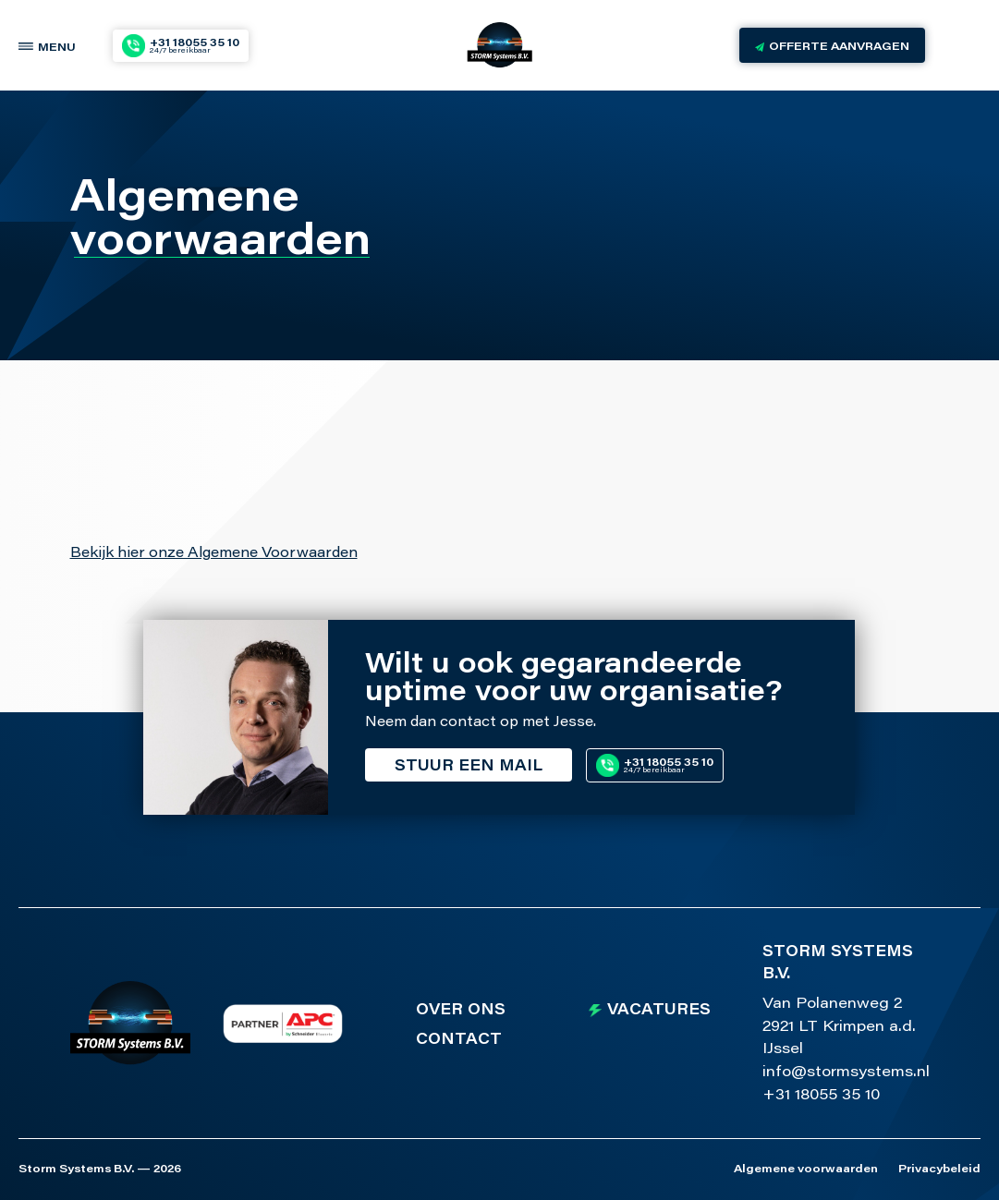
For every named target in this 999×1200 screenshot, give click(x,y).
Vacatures (659, 1010)
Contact (459, 1040)
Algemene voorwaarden (806, 1169)
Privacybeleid (939, 1169)
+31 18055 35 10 (821, 1095)
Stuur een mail (468, 766)
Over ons (461, 1010)
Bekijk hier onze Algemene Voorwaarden (214, 554)
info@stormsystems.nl (846, 1072)
